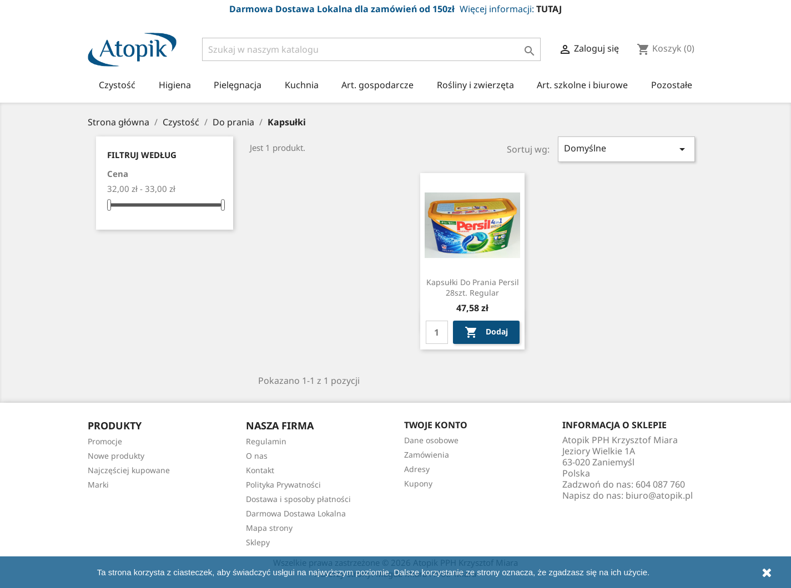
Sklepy (258, 542)
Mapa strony (269, 528)
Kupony (418, 483)
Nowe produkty (116, 455)
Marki (98, 484)
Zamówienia (426, 454)
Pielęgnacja (237, 85)
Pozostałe (671, 85)
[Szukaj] (371, 49)
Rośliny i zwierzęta (475, 85)
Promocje (105, 441)
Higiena (175, 85)
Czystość (117, 85)
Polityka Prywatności (283, 484)
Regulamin (266, 441)
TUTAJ (549, 9)
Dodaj (486, 332)
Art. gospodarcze (377, 85)
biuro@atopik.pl (659, 495)
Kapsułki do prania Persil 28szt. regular (472, 287)
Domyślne (626, 149)
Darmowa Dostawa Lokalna (296, 513)
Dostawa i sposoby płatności (298, 499)
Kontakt (260, 470)
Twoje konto (435, 425)
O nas (257, 455)
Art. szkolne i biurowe (582, 85)
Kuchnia (302, 85)
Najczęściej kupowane (129, 470)
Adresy (417, 469)
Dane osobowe (431, 440)
